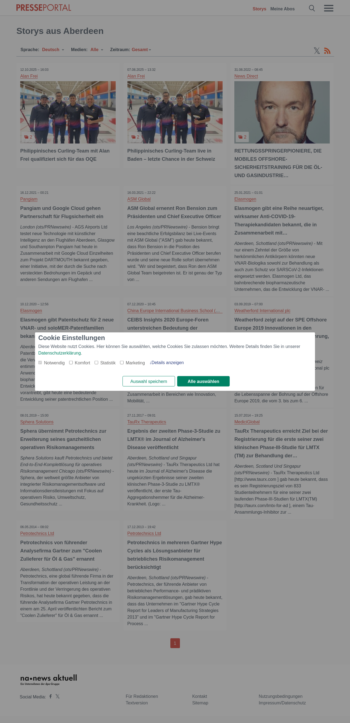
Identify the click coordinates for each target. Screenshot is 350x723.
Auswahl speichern (148, 381)
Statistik (108, 362)
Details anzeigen (167, 362)
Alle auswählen (203, 381)
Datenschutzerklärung (59, 352)
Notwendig (54, 362)
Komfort (82, 362)
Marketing (135, 362)
